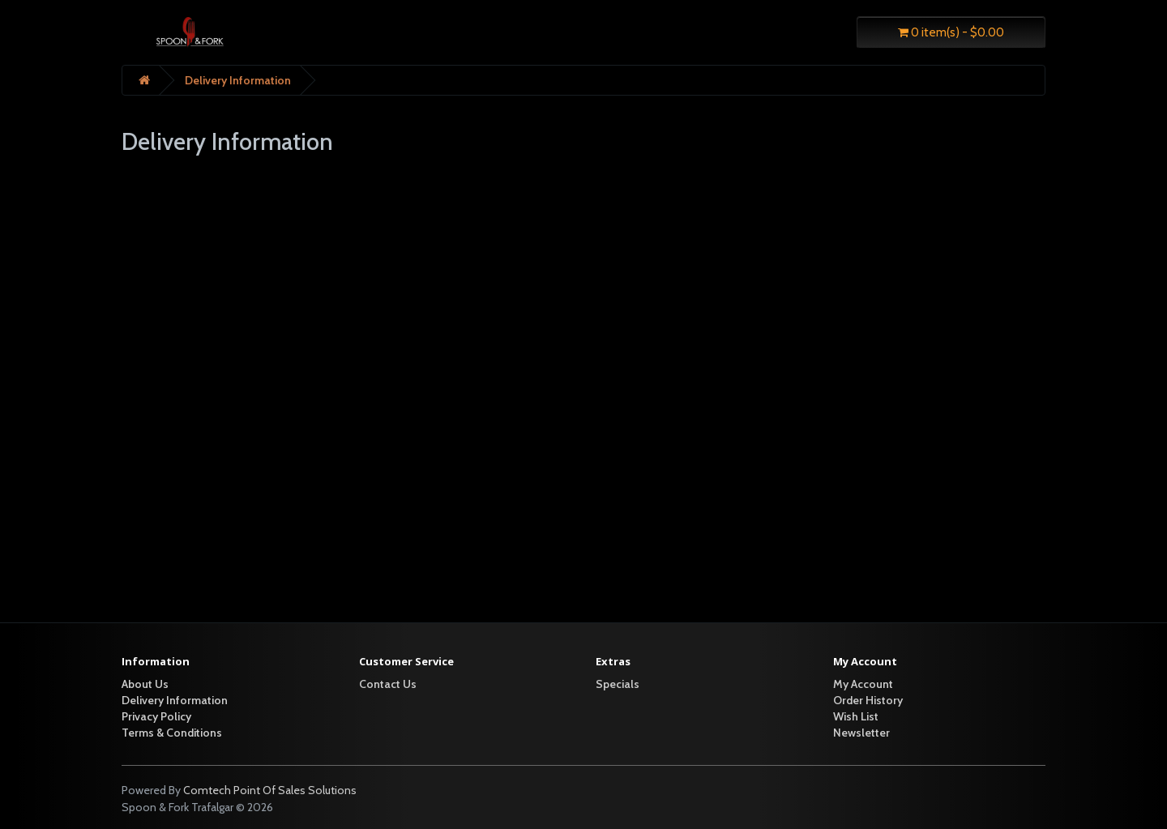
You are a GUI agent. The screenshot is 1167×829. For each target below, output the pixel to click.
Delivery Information (238, 80)
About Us (145, 684)
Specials (617, 684)
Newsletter (861, 732)
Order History (868, 700)
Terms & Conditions (172, 732)
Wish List (855, 716)
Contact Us (388, 684)
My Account (863, 684)
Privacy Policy (156, 716)
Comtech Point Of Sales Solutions (270, 790)
